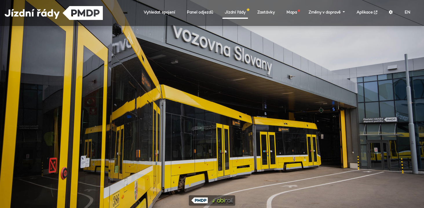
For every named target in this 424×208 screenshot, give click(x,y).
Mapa (292, 12)
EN (407, 12)
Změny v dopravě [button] (325, 12)
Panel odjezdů (200, 12)
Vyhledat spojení (159, 12)
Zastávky (266, 12)
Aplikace (367, 12)
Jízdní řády (236, 12)
